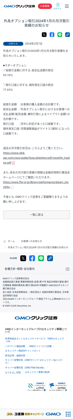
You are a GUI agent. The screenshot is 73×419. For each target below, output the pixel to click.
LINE (59, 34)
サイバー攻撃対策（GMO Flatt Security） (25, 367)
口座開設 (45, 6)
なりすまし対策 (13, 372)
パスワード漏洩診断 (15, 346)
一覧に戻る (36, 214)
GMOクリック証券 (20, 6)
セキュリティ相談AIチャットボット (23, 350)
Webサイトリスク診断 (40, 346)
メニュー (66, 6)
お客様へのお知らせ (31, 241)
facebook (52, 34)
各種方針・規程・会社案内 (20, 268)
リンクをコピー (67, 34)
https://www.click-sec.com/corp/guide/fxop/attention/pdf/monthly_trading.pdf (36, 157)
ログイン (57, 6)
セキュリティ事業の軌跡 (37, 372)
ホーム (11, 241)
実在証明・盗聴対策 (15, 355)
